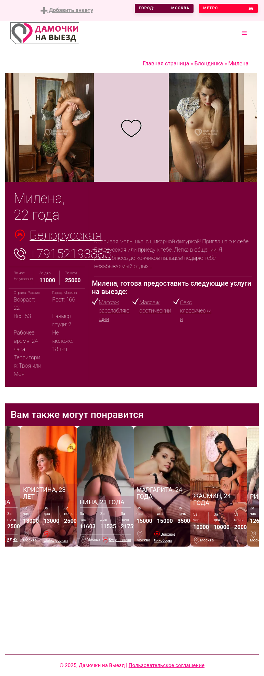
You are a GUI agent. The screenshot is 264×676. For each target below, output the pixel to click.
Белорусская (65, 235)
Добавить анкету (67, 10)
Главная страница (166, 63)
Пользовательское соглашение (167, 665)
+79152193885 (70, 254)
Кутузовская (120, 540)
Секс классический (195, 310)
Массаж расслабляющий (114, 310)
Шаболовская (55, 540)
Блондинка (209, 63)
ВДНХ (12, 540)
